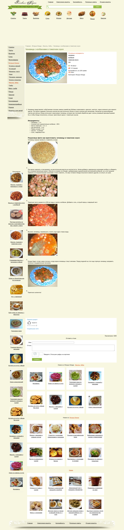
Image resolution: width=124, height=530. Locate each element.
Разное (11, 107)
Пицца (92, 19)
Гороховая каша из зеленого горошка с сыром (16, 401)
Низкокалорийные (15, 104)
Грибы (11, 85)
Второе (58, 18)
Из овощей (12, 68)
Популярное (16, 171)
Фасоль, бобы (79, 365)
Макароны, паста (14, 71)
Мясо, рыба (13, 88)
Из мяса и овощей (14, 66)
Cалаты (13, 18)
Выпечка (36, 18)
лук (69, 62)
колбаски (71, 57)
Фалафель (16, 489)
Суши (11, 98)
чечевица (71, 55)
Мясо (81, 18)
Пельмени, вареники (15, 77)
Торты (25, 18)
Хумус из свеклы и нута (16, 473)
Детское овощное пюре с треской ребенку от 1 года (75, 512)
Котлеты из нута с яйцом (16, 365)
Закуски (103, 18)
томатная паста (73, 60)
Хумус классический (16, 382)
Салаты (11, 47)
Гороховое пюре (16, 331)
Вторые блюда (14, 63)
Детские (69, 18)
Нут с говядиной (16, 296)
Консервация (13, 101)
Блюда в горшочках (15, 80)
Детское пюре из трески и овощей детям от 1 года (55, 512)
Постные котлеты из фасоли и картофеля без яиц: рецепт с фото (16, 223)
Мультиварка (13, 60)
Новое (71, 470)
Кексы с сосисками (36, 513)
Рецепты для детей (16, 110)
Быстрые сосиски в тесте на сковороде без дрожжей (95, 512)
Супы (47, 18)
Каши (10, 74)
